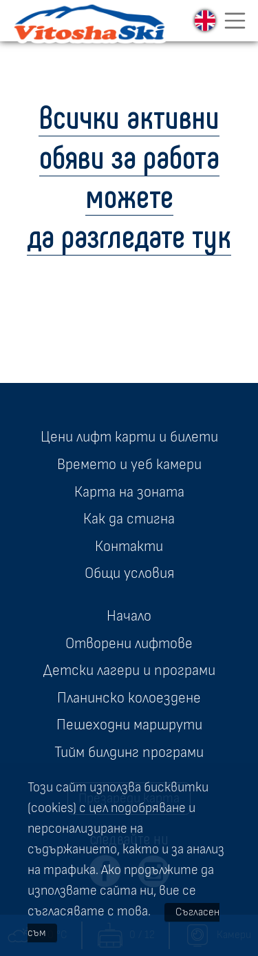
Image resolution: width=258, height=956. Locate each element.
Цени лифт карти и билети (129, 436)
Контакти (129, 546)
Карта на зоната (129, 491)
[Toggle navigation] (235, 21)
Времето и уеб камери (129, 464)
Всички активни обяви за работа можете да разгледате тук (129, 175)
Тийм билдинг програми (129, 752)
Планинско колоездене (129, 697)
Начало (129, 615)
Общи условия (129, 573)
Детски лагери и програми (129, 670)
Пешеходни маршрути (129, 724)
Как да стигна (129, 518)
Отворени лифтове (129, 643)
